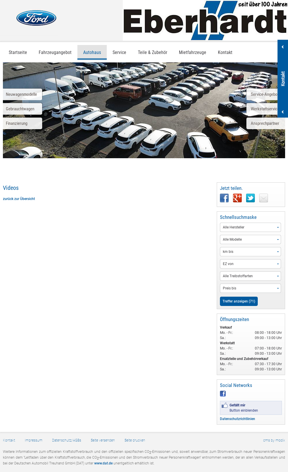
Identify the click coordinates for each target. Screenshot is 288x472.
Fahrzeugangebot (55, 52)
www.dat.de (103, 463)
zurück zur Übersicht (19, 199)
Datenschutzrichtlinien (237, 419)
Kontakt (225, 52)
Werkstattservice (265, 108)
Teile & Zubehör (152, 52)
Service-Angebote (266, 94)
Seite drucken (135, 440)
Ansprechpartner (265, 123)
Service (119, 52)
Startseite (18, 52)
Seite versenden (103, 440)
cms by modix (274, 440)
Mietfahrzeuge (192, 52)
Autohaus (92, 52)
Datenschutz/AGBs (66, 440)
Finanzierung (16, 123)
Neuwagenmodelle (21, 94)
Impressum (33, 440)
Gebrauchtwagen (20, 108)
